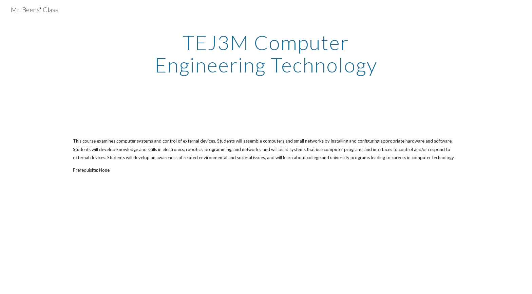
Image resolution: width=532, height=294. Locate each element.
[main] (266, 53)
